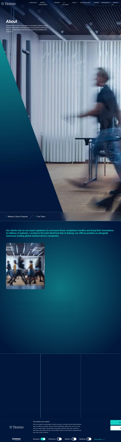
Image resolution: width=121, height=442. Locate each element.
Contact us (115, 3)
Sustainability (104, 3)
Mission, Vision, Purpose (17, 217)
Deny (107, 429)
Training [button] (54, 3)
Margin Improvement (42, 3)
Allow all (107, 424)
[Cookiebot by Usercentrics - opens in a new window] (11, 438)
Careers (95, 3)
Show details (88, 438)
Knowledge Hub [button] (84, 3)
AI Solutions (65, 3)
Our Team (41, 217)
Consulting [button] (28, 3)
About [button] (73, 3)
